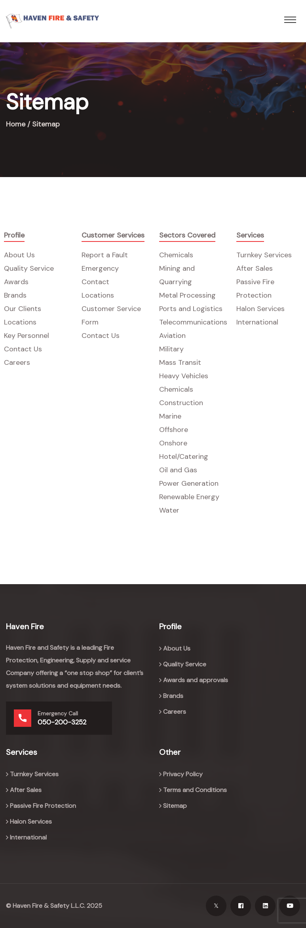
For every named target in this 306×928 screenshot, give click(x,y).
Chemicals (176, 255)
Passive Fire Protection (43, 806)
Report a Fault (105, 255)
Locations (20, 322)
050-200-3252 (62, 722)
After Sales (254, 268)
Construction (181, 402)
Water (169, 510)
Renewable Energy (189, 497)
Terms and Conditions (195, 790)
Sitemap (175, 806)
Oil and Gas (178, 470)
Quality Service (29, 268)
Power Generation (189, 483)
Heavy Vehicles (183, 376)
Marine (170, 416)
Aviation (172, 335)
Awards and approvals (195, 680)
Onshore (173, 443)
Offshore (173, 429)
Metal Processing (187, 295)
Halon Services (260, 308)
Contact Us (23, 349)
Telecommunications (193, 322)
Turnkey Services (264, 255)
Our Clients (22, 308)
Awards (16, 282)
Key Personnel (26, 335)
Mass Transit (180, 362)
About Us (19, 255)
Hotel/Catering (183, 456)
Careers (17, 362)
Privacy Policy (183, 774)
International (257, 322)
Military (171, 349)
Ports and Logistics (190, 308)
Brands (15, 295)
